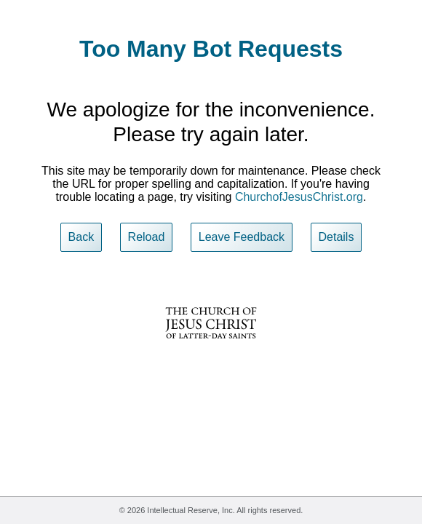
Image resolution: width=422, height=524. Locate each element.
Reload (146, 237)
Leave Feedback (241, 237)
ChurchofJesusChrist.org (299, 197)
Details (336, 237)
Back (81, 237)
